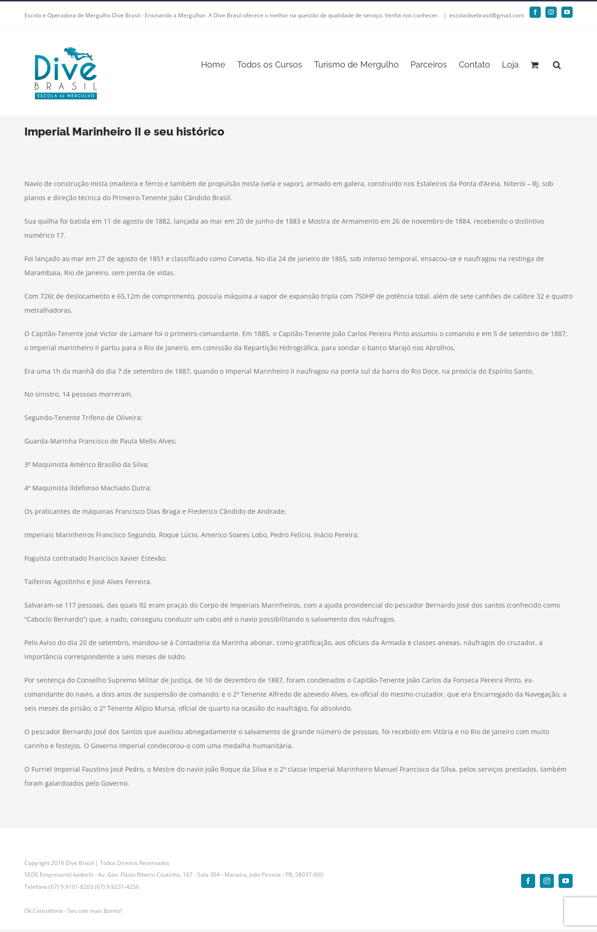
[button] (557, 64)
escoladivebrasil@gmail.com (486, 15)
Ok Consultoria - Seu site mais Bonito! (73, 911)
